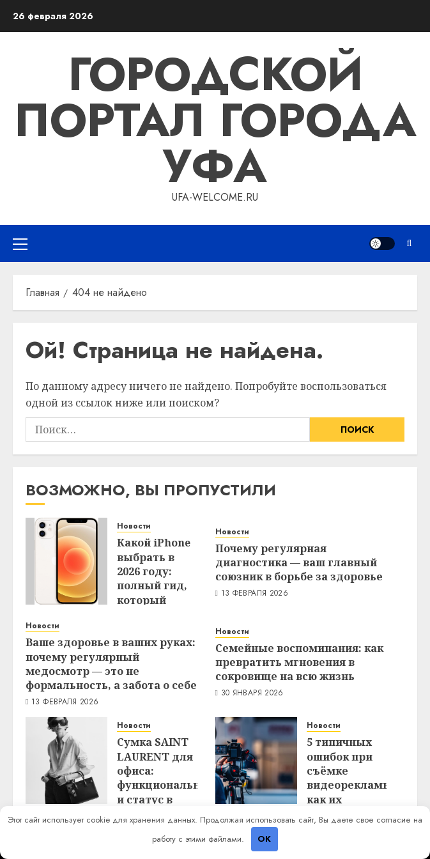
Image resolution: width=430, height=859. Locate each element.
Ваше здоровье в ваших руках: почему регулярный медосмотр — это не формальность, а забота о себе (111, 663)
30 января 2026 (252, 693)
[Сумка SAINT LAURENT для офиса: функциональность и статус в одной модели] (66, 760)
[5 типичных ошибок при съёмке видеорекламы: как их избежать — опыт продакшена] (256, 760)
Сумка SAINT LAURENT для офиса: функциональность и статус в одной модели (171, 785)
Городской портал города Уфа (215, 120)
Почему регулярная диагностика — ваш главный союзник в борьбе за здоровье (299, 562)
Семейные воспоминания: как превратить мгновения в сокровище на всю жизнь (299, 662)
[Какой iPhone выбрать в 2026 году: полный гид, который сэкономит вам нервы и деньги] (66, 561)
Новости (134, 526)
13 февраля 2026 (254, 594)
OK (264, 839)
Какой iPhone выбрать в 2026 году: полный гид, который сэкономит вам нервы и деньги (153, 593)
